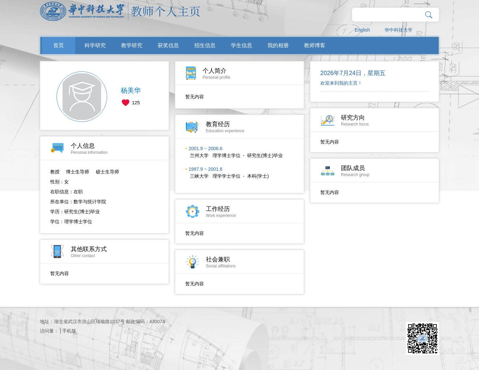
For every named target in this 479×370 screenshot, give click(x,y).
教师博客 (314, 45)
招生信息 (205, 45)
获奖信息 (168, 45)
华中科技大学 (398, 30)
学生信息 (241, 45)
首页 (58, 45)
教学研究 (131, 45)
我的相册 (278, 45)
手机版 (69, 330)
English (362, 30)
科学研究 (95, 45)
